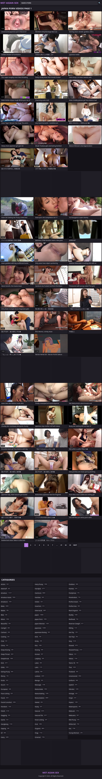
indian (39, 601)
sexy (72, 641)
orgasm (40, 728)
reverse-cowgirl (76, 623)
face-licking (7, 693)
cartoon (5, 632)
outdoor (73, 584)
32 (66, 545)
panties (73, 588)
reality (73, 614)
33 (70, 545)
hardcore (40, 592)
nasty (39, 706)
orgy (39, 732)
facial (5, 697)
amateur (6, 592)
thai (72, 667)
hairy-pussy (41, 584)
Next (75, 545)
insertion (40, 606)
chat (4, 641)
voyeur (73, 702)
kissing (39, 649)
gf (3, 732)
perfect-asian (75, 601)
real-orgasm (75, 610)
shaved (73, 645)
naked (39, 702)
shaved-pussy (76, 649)
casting (5, 636)
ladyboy (39, 658)
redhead (74, 619)
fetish (5, 710)
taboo (73, 654)
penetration (75, 597)
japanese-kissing (42, 632)
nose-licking (41, 719)
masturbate (41, 689)
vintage (73, 693)
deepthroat (7, 658)
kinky (38, 641)
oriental (40, 737)
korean (39, 654)
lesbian (40, 676)
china (5, 645)
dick (4, 662)
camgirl (5, 627)
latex (38, 662)
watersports (75, 706)
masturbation (42, 697)
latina (39, 671)
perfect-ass (74, 606)
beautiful (6, 623)
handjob (40, 588)
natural (39, 710)
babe (5, 606)
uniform (73, 680)
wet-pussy (74, 719)
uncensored (75, 676)
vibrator (74, 689)
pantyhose (74, 592)
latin (39, 667)
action (5, 584)
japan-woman (42, 623)
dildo (5, 667)
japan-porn (41, 619)
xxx (72, 728)
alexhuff (5, 588)
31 (61, 545)
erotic (5, 680)
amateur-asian (8, 597)
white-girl (74, 724)
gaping (5, 728)
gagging (6, 715)
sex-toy (73, 632)
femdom (6, 706)
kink (38, 636)
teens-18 (74, 662)
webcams (74, 715)
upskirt (73, 684)
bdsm (5, 619)
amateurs (6, 601)
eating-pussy (7, 671)
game (5, 719)
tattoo (73, 658)
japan (39, 614)
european (6, 689)
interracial (40, 610)
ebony (5, 676)
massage (40, 684)
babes (5, 610)
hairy (5, 737)
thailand (74, 671)
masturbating (42, 693)
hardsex (39, 597)
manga (39, 680)
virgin (73, 697)
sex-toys (73, 636)
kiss (38, 645)
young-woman (76, 732)
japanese (40, 627)
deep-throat (7, 654)
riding (73, 627)
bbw (4, 614)
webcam (74, 710)
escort (5, 684)
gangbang (7, 724)
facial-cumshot (8, 702)
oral (38, 724)
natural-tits (41, 715)
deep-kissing (7, 649)
